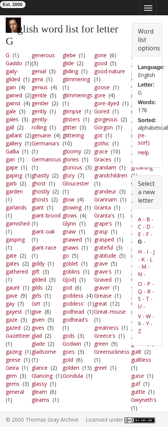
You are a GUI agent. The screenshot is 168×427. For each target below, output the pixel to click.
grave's (103, 271)
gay (10, 303)
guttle (138, 391)
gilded (39, 279)
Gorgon (103, 127)
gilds (37, 287)
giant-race (44, 247)
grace (101, 151)
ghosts (40, 199)
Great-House (110, 311)
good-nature (109, 71)
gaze (12, 319)
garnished (18, 223)
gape (12, 167)
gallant (14, 135)
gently (39, 111)
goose (102, 87)
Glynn (69, 223)
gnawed (72, 239)
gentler (40, 103)
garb (11, 183)
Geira (12, 367)
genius (40, 87)
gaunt (13, 287)
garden (14, 191)
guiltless (141, 359)
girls (37, 295)
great (100, 303)
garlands (16, 207)
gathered (17, 271)
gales (12, 119)
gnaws (70, 247)
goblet (70, 263)
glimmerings (77, 95)
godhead (73, 311)
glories (70, 159)
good (100, 63)
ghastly (40, 175)
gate (11, 255)
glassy (39, 383)
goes (68, 351)
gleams (41, 399)
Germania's (45, 143)
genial (39, 71)
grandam (105, 167)
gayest (14, 311)
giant (38, 207)
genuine (41, 135)
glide (68, 63)
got (98, 135)
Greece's (104, 335)
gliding (70, 71)
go (65, 255)
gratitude (105, 255)
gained (14, 95)
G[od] (69, 279)
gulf (135, 383)
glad (37, 335)
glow (68, 199)
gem (11, 375)
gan (10, 159)
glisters (71, 119)
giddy (38, 263)
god (67, 287)
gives (38, 327)
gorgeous (106, 119)
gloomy (71, 151)
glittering (73, 135)
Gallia (12, 151)
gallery (14, 143)
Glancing (42, 375)
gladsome (44, 351)
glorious (72, 167)
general (15, 391)
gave (12, 295)
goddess (72, 295)
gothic (101, 143)
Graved (103, 279)
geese (13, 359)
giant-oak (43, 231)
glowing (72, 207)
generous (43, 55)
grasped (104, 239)
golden (70, 367)
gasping (15, 239)
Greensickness (112, 351)
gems (12, 383)
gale (11, 111)
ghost (39, 183)
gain (11, 87)
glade (38, 343)
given (38, 319)
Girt (36, 303)
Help (143, 152)
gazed (13, 327)
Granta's (104, 215)
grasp (101, 231)
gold (67, 359)
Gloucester (75, 183)
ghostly (41, 191)
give (37, 311)
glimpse (72, 111)
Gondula (72, 375)
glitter (69, 127)
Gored (101, 111)
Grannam (105, 199)
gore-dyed (106, 103)
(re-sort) (144, 139)
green (101, 343)
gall (10, 127)
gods (68, 335)
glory (68, 175)
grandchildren (110, 175)
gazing (14, 351)
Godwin (71, 343)
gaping (14, 175)
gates (12, 263)
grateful (103, 247)
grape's (103, 223)
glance (40, 367)
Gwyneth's (144, 399)
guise (137, 375)
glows (69, 215)
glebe (69, 55)
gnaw (69, 231)
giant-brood (46, 215)
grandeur (105, 191)
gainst (13, 103)
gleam (39, 391)
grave (101, 263)
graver (102, 287)
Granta (102, 207)
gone (100, 55)
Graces (102, 159)
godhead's (75, 319)
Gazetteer (18, 335)
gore (100, 95)
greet (100, 367)
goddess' (73, 303)
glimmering (76, 79)
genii (37, 79)
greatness (106, 327)
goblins (71, 271)
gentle (39, 95)
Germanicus (46, 159)
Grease (103, 295)
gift (36, 271)
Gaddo (14, 63)
